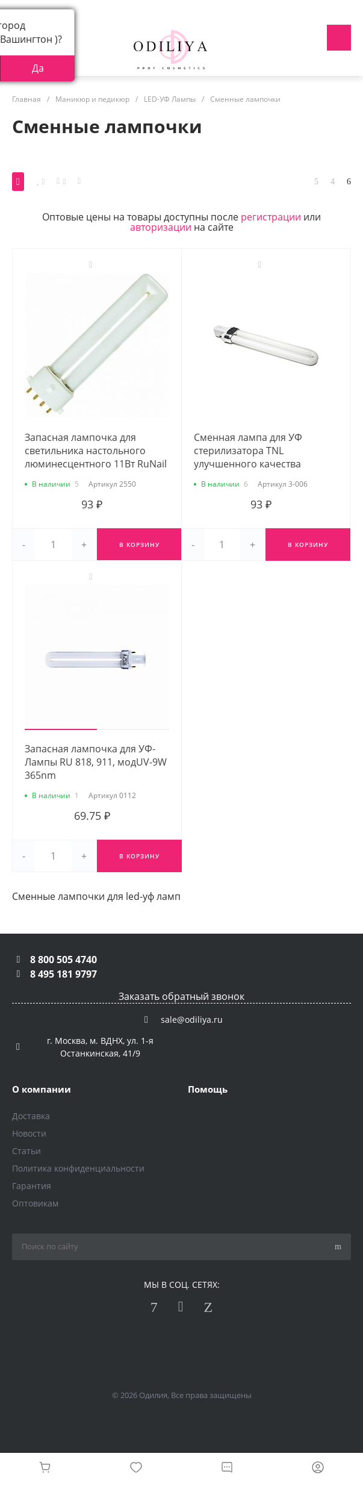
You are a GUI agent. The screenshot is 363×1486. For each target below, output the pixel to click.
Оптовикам (35, 1203)
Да (38, 68)
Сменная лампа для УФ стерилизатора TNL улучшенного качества (248, 450)
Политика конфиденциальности (78, 1168)
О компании (41, 1089)
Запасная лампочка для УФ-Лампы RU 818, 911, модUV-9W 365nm (96, 762)
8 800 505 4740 (63, 959)
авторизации (160, 227)
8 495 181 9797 (63, 974)
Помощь (208, 1089)
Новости (29, 1133)
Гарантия (31, 1185)
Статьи (26, 1151)
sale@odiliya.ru (192, 1019)
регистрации (271, 216)
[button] (61, 729)
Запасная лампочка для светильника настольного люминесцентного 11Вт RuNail (96, 450)
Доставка (31, 1116)
